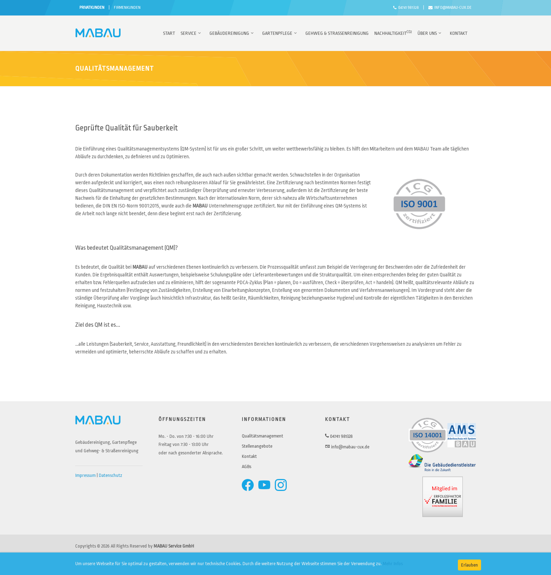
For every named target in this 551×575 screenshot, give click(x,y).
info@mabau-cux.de (450, 7)
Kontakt (249, 456)
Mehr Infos (393, 563)
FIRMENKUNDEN (127, 7)
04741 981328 (406, 7)
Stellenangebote (257, 446)
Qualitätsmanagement (262, 436)
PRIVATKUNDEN (91, 7)
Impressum (85, 475)
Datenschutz (110, 475)
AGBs (246, 466)
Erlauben (469, 565)
